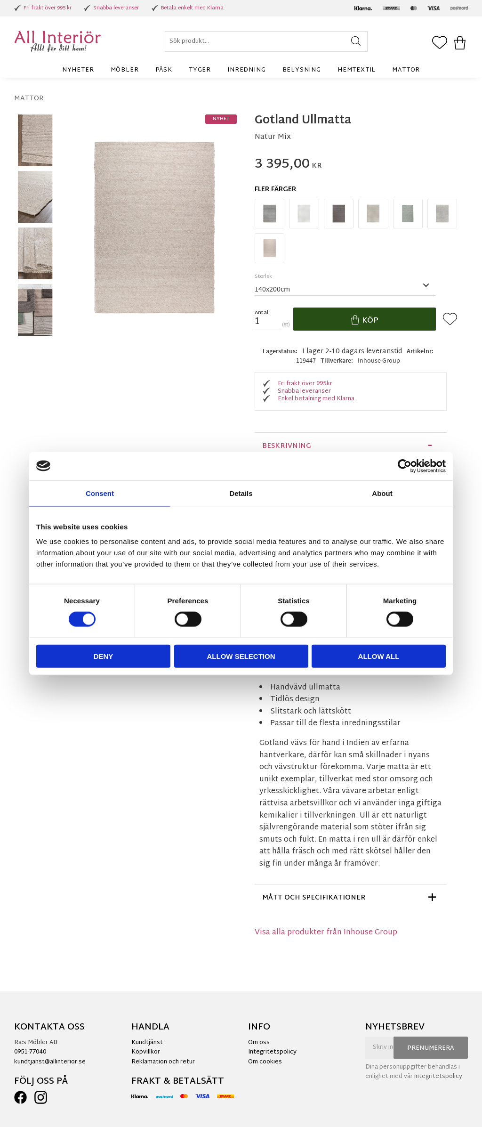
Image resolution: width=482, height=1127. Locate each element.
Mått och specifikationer (314, 898)
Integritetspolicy (272, 1052)
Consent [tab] (100, 493)
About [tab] (382, 493)
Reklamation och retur (163, 1062)
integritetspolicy (438, 1076)
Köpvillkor (145, 1052)
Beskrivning (286, 446)
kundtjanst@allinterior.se (50, 1062)
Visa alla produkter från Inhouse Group (326, 933)
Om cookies (265, 1062)
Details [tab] (240, 493)
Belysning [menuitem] (301, 70)
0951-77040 (30, 1052)
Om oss (259, 1042)
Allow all (379, 656)
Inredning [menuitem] (246, 70)
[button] (439, 43)
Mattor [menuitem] (406, 70)
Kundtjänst (147, 1042)
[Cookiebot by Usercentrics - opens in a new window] (404, 466)
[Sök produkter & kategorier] (266, 41)
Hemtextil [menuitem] (356, 70)
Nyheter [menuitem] (78, 70)
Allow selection (241, 656)
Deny (103, 656)
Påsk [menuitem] (163, 70)
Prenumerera (430, 1048)
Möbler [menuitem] (125, 70)
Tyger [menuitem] (200, 70)
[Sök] (356, 41)
